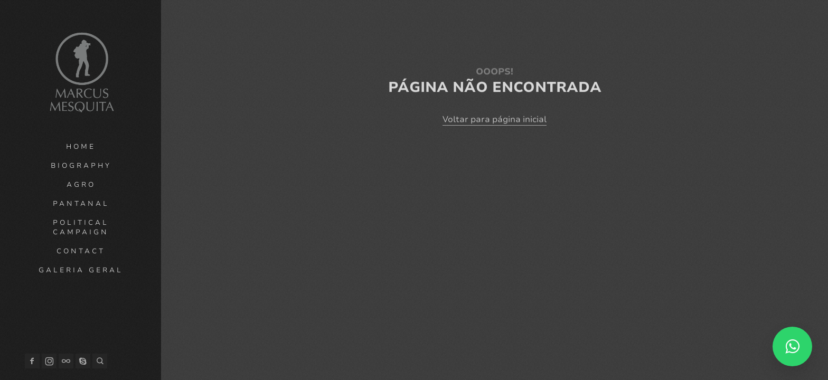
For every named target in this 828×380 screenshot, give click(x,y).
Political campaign (81, 227)
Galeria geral (81, 270)
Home (81, 146)
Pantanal (81, 203)
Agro (81, 184)
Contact (81, 251)
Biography (81, 165)
